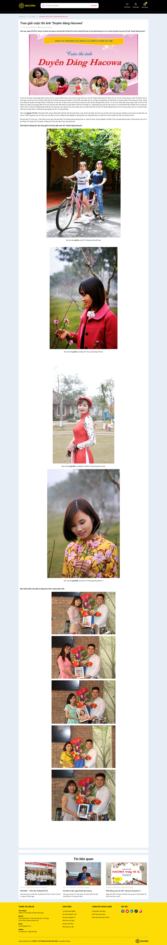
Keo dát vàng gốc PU (69, 917)
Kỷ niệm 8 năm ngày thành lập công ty (77, 891)
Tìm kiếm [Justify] (94, 5)
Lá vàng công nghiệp (69, 911)
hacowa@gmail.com (25, 926)
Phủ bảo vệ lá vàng (68, 920)
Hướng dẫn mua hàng (98, 911)
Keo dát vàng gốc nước (70, 914)
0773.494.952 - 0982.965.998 (28, 931)
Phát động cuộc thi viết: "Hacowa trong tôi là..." (124, 891)
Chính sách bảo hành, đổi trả (100, 917)
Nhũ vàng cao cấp (68, 927)
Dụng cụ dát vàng (68, 923)
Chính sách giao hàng (98, 914)
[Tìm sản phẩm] (70, 5)
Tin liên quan (83, 859)
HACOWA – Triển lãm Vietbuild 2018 (34, 891)
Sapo (68, 941)
